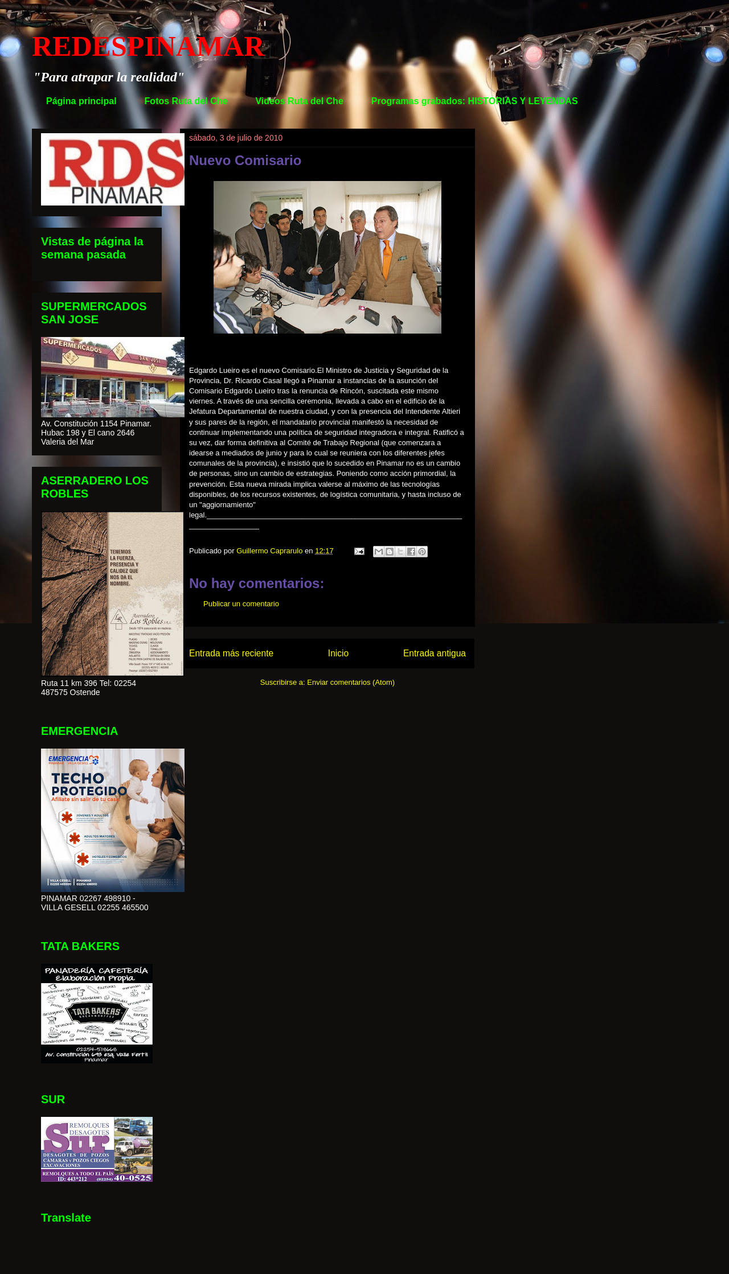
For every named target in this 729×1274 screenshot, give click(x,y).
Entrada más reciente (231, 653)
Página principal (81, 101)
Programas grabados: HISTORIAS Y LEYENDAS (474, 101)
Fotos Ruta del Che (186, 101)
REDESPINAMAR (148, 46)
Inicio (338, 653)
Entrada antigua (434, 653)
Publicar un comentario (241, 603)
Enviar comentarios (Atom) (351, 682)
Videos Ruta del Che (299, 101)
